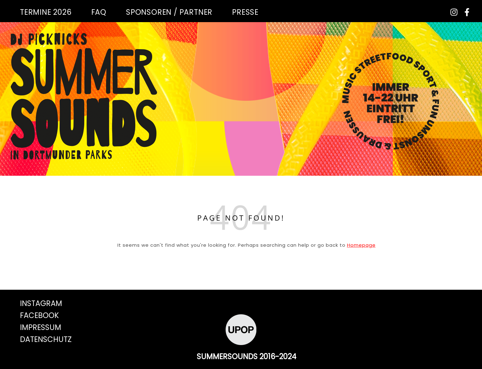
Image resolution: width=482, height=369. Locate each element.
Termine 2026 (46, 12)
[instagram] (452, 12)
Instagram (41, 303)
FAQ (98, 12)
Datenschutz (46, 339)
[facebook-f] (464, 12)
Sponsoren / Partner (169, 12)
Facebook (39, 315)
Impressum (40, 327)
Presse (245, 12)
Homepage (361, 245)
